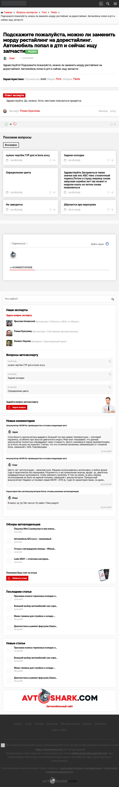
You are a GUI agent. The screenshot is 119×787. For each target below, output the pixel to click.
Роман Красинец (23, 331)
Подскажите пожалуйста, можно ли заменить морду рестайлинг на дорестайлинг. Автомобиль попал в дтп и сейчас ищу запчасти (58, 18)
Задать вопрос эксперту (19, 315)
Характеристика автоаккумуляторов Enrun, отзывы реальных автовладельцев (42, 491)
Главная (8, 12)
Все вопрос (11, 145)
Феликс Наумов (22, 341)
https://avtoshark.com (49, 748)
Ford (44, 12)
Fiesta (54, 12)
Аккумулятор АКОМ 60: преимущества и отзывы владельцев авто (36, 426)
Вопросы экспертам (26, 12)
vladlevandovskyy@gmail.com (89, 752)
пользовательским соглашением (80, 767)
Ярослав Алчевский (24, 321)
